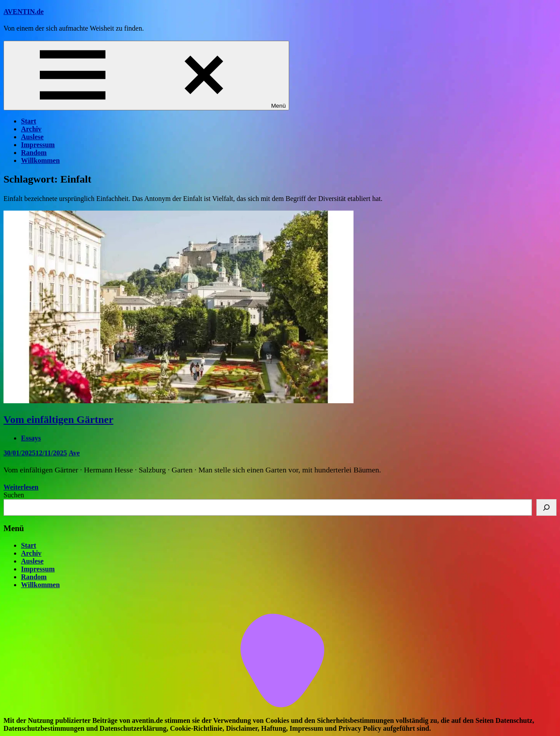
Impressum (38, 144)
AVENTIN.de (24, 11)
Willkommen (40, 160)
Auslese (32, 137)
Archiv (31, 129)
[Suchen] (546, 507)
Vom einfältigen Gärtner (58, 419)
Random (34, 152)
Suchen (14, 495)
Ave (74, 453)
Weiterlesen (21, 487)
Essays (31, 438)
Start (28, 121)
